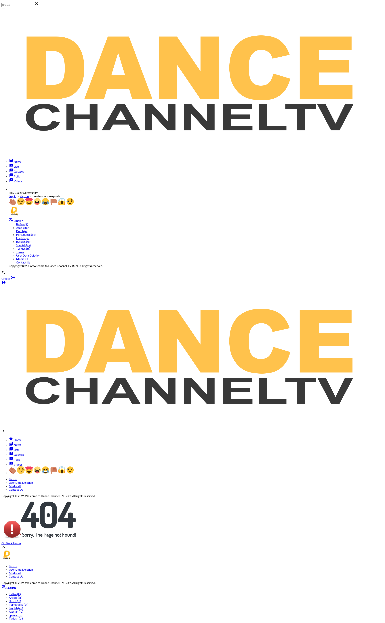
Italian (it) (22, 224)
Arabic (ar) (23, 227)
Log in (12, 196)
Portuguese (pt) (26, 234)
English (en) (23, 238)
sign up (24, 196)
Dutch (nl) (22, 231)
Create (5, 278)
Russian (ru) (23, 241)
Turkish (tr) (23, 248)
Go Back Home (11, 543)
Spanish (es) (23, 245)
